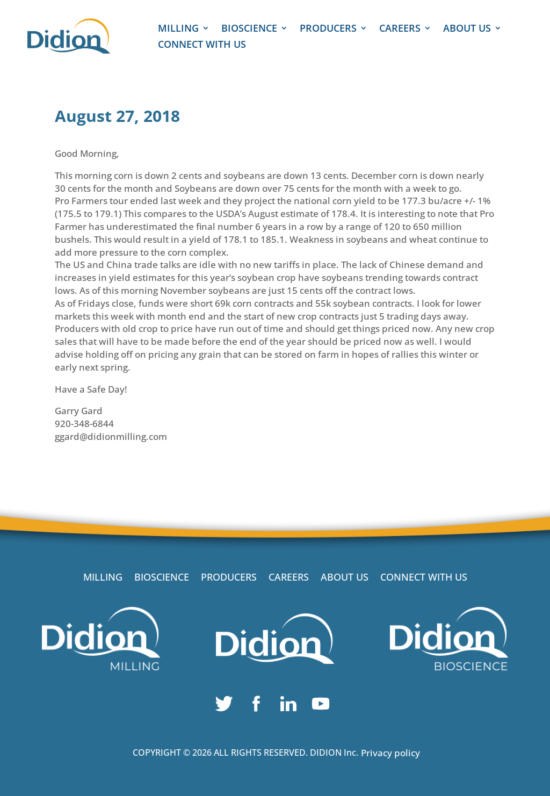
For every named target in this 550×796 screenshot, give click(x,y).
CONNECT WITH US (202, 45)
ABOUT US (467, 29)
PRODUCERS (328, 29)
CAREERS (400, 29)
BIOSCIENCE (249, 29)
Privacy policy (390, 753)
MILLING (178, 29)
